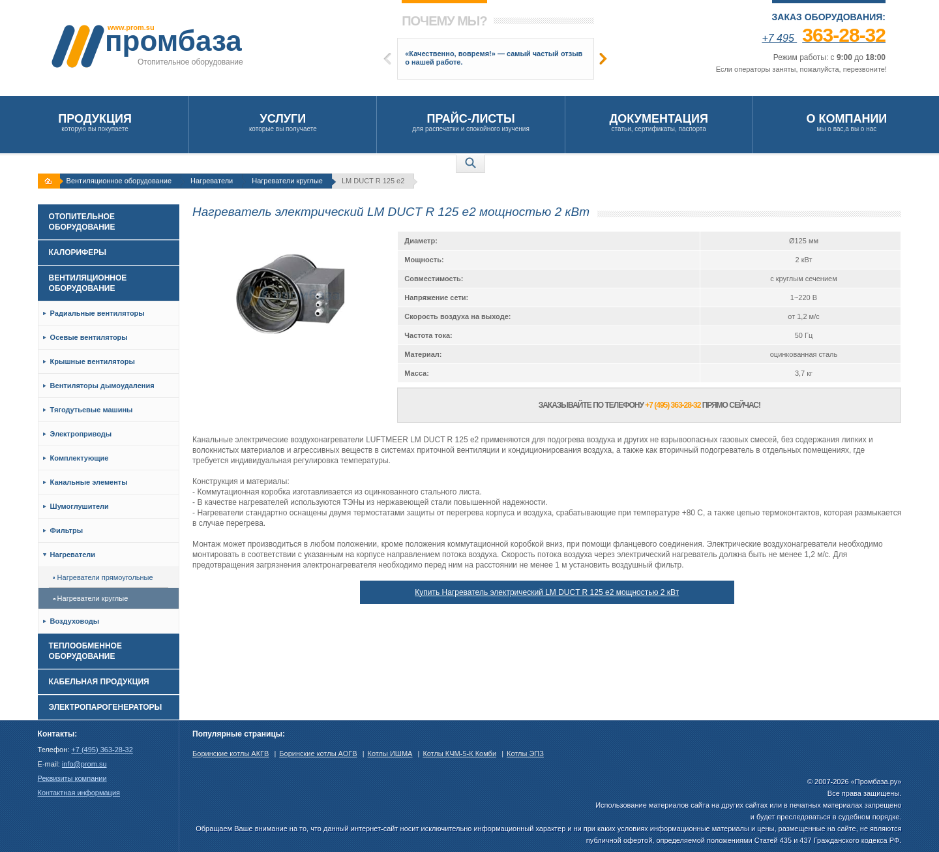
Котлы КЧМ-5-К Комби (459, 753)
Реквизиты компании (72, 778)
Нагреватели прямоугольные (103, 577)
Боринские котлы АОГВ (318, 753)
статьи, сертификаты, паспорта (659, 122)
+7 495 (824, 38)
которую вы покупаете (95, 122)
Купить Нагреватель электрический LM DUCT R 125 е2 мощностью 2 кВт (547, 592)
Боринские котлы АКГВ (230, 753)
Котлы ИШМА (390, 753)
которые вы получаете (283, 122)
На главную (50, 181)
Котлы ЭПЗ (525, 753)
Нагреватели (211, 181)
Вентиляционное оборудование (119, 181)
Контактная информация (79, 793)
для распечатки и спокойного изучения (470, 122)
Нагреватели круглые (287, 181)
